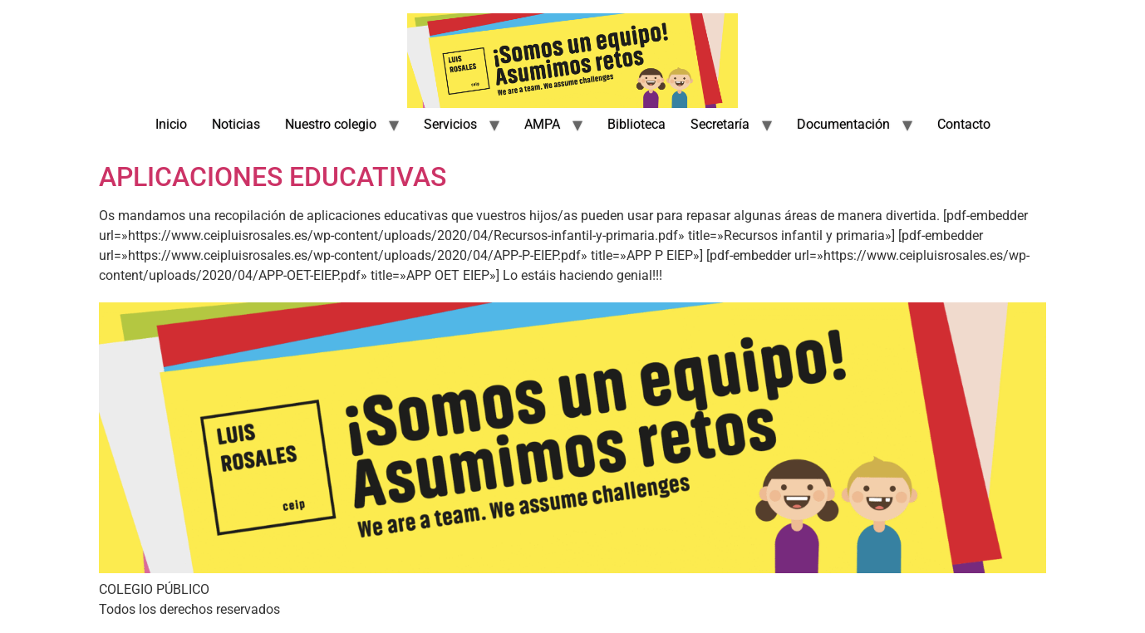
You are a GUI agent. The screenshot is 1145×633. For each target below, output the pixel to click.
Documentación (843, 124)
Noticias (236, 124)
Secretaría (719, 124)
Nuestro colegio (330, 124)
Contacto (963, 124)
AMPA (542, 124)
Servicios (450, 124)
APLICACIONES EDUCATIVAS (272, 177)
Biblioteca (636, 124)
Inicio (171, 124)
